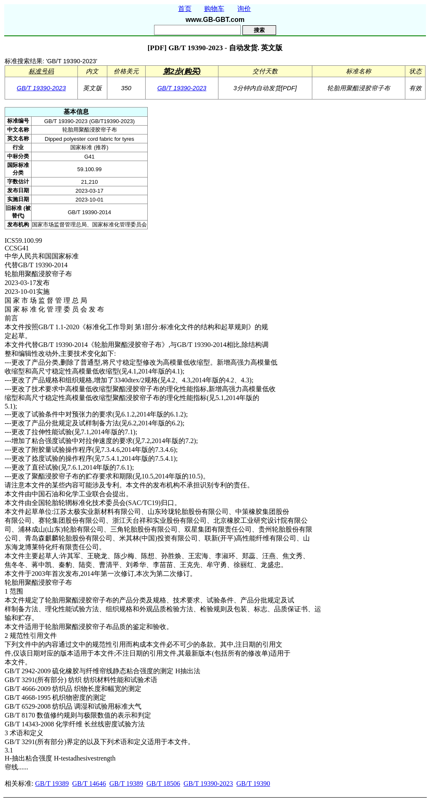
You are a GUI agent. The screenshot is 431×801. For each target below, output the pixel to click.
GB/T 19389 (52, 783)
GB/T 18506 (163, 783)
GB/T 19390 (253, 783)
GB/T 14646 (89, 783)
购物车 (214, 8)
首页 (185, 8)
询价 (244, 8)
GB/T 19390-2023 (41, 88)
